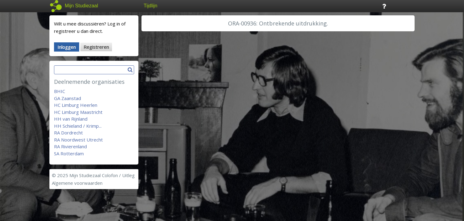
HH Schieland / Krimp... (78, 126)
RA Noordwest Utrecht (78, 140)
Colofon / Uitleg (118, 175)
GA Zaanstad (67, 98)
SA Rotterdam (69, 153)
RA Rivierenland (70, 146)
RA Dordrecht (68, 133)
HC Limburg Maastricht (78, 112)
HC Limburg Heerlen (75, 105)
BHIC (59, 91)
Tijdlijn (150, 5)
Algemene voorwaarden (77, 183)
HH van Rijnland (70, 119)
